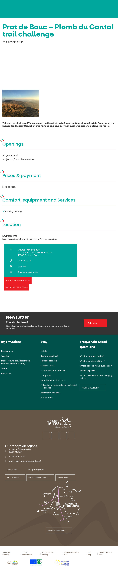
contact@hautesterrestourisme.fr (25, 461)
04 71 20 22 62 (24, 261)
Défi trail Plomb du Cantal (18, 280)
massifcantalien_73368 (17, 287)
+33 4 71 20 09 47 (17, 456)
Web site (22, 266)
